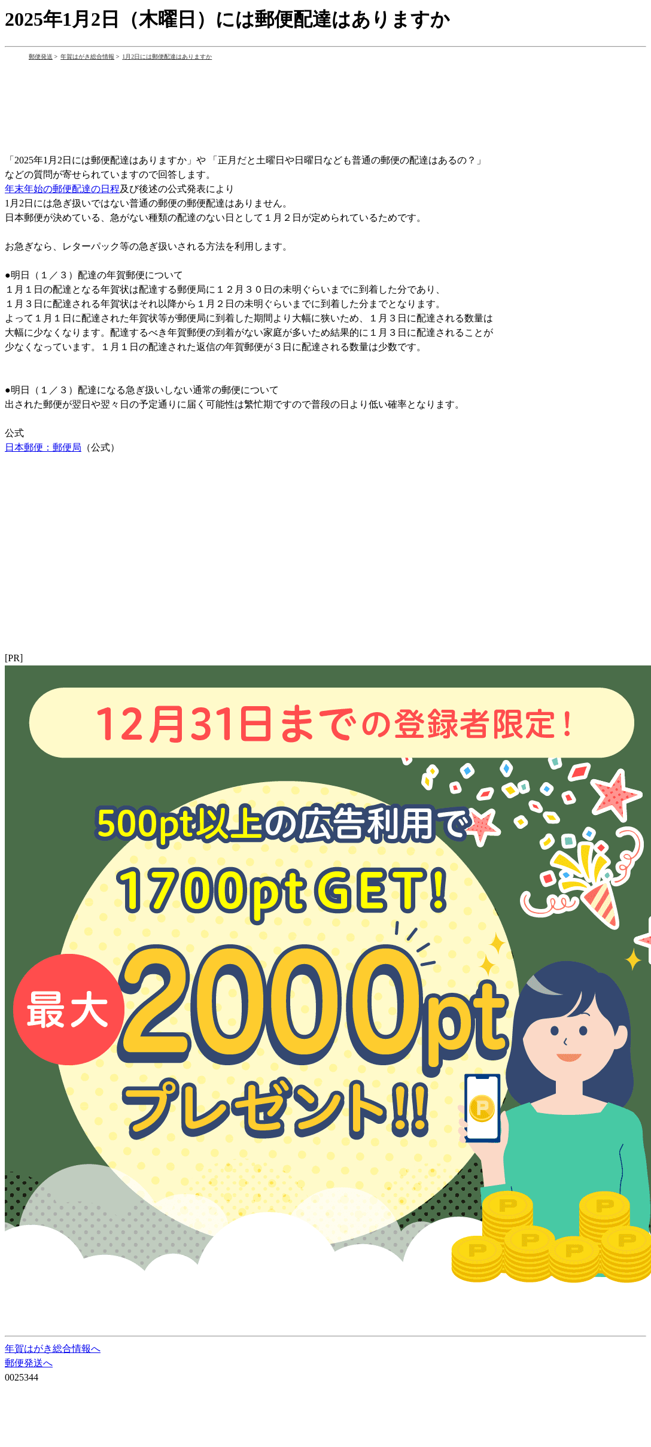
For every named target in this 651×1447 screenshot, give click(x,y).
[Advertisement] (222, 97)
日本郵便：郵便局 (43, 447)
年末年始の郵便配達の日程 (62, 189)
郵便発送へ (29, 1363)
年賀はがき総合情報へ (53, 1348)
